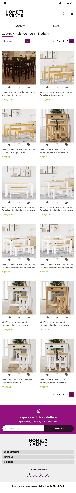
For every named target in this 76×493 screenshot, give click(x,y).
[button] (69, 3)
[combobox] (16, 41)
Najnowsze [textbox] (7, 41)
